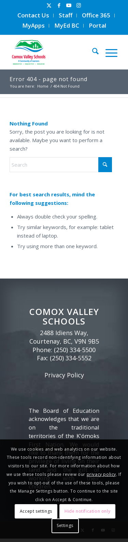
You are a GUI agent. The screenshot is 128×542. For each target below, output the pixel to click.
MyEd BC (66, 25)
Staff (65, 15)
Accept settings (36, 511)
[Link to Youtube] (69, 5)
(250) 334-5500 (75, 350)
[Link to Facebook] (59, 5)
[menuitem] (33, 15)
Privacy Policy (64, 375)
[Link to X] (49, 5)
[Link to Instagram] (79, 5)
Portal (97, 25)
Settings (65, 525)
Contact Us (33, 15)
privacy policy (101, 474)
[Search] (92, 52)
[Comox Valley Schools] (52, 52)
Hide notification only (87, 511)
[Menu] (108, 52)
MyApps (33, 25)
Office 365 (96, 15)
